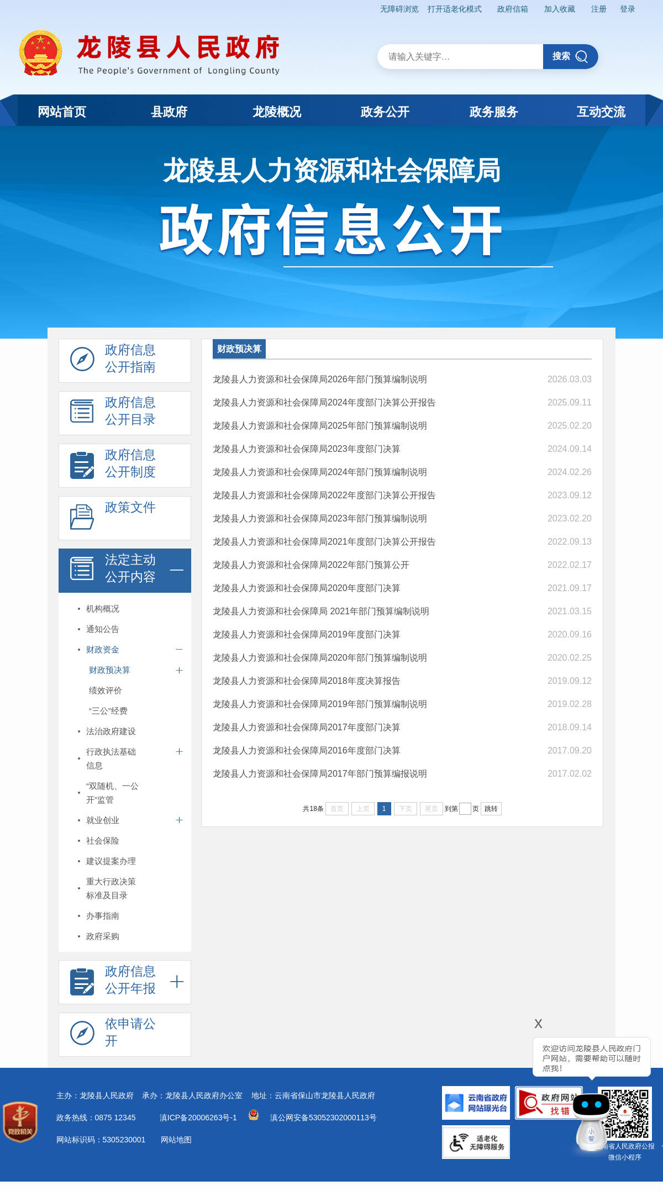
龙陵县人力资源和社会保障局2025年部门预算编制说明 (320, 425)
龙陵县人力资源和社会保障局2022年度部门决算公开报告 (324, 495)
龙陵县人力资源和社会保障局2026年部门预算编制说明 (320, 379)
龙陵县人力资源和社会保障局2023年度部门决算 (307, 449)
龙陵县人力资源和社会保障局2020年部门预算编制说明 (320, 657)
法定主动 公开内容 (113, 571)
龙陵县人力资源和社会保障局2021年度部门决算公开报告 (324, 541)
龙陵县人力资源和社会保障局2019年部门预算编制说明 (320, 704)
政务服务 (494, 112)
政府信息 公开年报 (113, 983)
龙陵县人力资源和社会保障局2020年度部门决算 (307, 588)
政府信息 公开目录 (113, 414)
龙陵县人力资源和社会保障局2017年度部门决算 (307, 727)
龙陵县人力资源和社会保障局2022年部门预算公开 (311, 565)
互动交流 (601, 112)
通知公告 (102, 629)
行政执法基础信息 (111, 758)
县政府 (169, 112)
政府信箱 (512, 8)
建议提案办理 (111, 861)
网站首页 (62, 112)
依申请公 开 (113, 1035)
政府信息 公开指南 (113, 361)
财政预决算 (109, 669)
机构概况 (102, 608)
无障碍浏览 (399, 8)
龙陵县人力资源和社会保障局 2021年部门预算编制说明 (321, 611)
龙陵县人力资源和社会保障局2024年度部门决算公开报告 (324, 402)
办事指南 (102, 915)
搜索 (570, 57)
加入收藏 (559, 8)
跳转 (491, 809)
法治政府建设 (111, 731)
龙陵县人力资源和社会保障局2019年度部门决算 (307, 634)
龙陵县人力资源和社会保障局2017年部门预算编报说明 (320, 773)
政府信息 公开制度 (113, 466)
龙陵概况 (276, 112)
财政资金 (102, 649)
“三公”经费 (108, 710)
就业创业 (102, 820)
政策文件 (113, 518)
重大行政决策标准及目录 (111, 888)
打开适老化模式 (455, 8)
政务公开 (385, 112)
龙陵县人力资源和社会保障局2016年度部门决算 (307, 750)
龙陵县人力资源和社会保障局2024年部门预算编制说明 (320, 472)
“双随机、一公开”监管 (112, 792)
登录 (627, 8)
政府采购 (102, 936)
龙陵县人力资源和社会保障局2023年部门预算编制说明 (320, 518)
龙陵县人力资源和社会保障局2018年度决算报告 (307, 681)
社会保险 (102, 840)
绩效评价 (105, 690)
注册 (599, 8)
